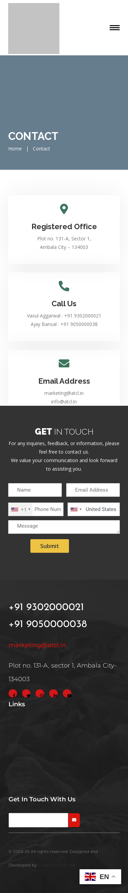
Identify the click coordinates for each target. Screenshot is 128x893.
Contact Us (22, 786)
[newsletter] (38, 820)
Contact (41, 148)
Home (15, 148)
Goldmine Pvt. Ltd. (57, 865)
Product (18, 765)
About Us (20, 745)
